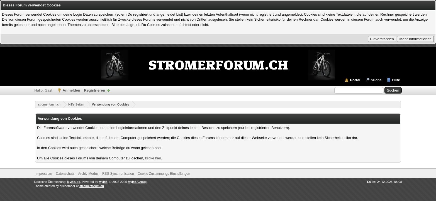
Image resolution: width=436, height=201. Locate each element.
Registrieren (94, 90)
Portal (355, 80)
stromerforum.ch (49, 104)
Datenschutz (65, 174)
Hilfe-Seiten (76, 104)
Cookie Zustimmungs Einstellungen (164, 174)
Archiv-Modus (88, 174)
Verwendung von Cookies (110, 104)
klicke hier (153, 158)
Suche (376, 80)
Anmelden (71, 90)
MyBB (103, 181)
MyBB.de (73, 181)
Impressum (43, 174)
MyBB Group (137, 181)
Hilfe (396, 80)
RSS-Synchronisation (118, 174)
